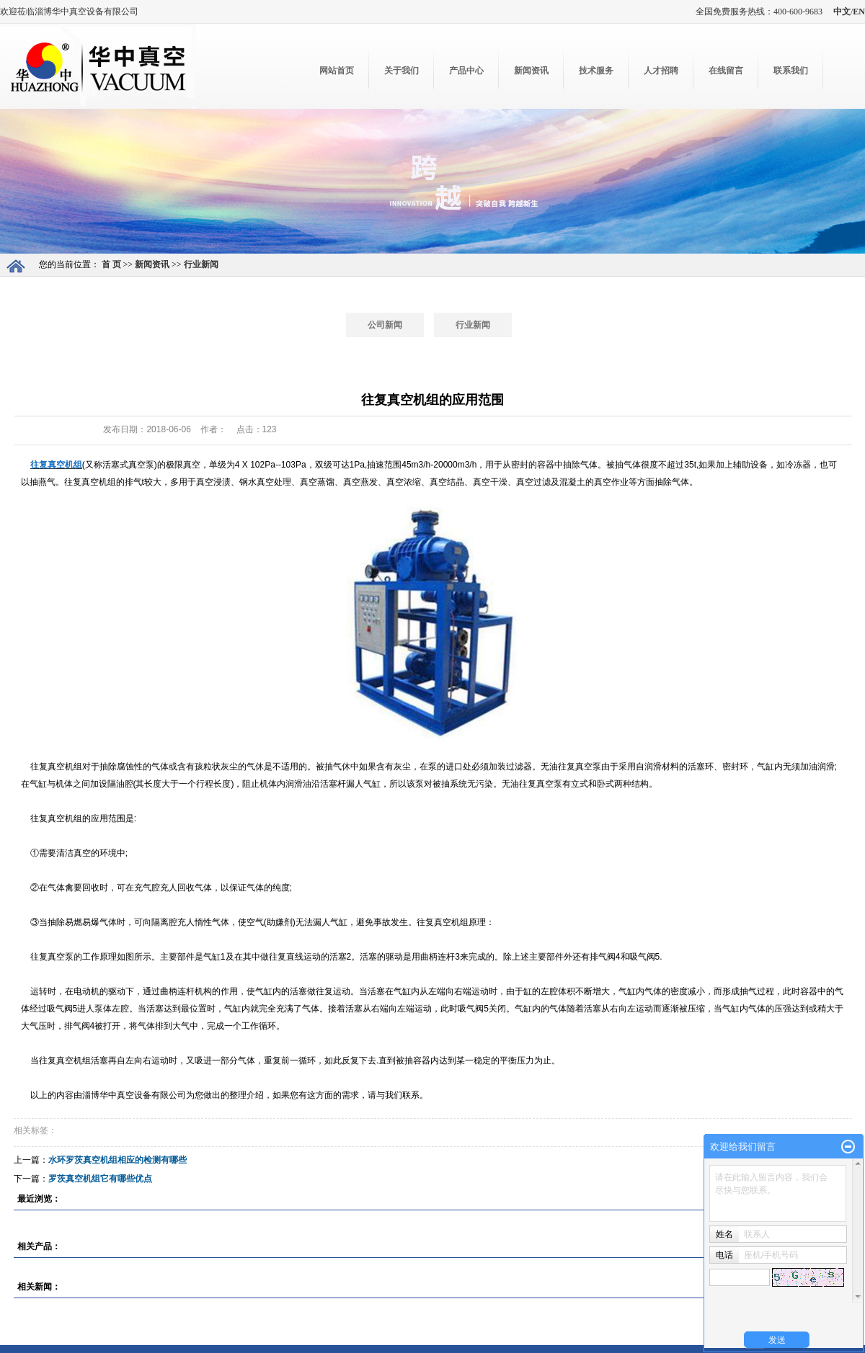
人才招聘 (661, 71)
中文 (842, 11)
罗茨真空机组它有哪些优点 (100, 1179)
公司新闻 (385, 325)
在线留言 (726, 71)
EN (859, 11)
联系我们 (790, 71)
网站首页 (336, 71)
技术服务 (596, 71)
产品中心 (466, 71)
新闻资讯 (531, 71)
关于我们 (401, 71)
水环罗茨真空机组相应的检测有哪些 (117, 1160)
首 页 (111, 264)
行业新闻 (201, 264)
